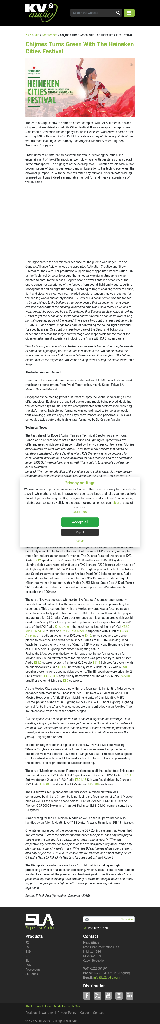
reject (115, 502)
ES (27, 947)
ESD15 (125, 667)
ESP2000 (125, 676)
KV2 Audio (32, 35)
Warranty (48, 1012)
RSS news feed (95, 928)
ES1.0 (38, 662)
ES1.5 (96, 662)
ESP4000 (46, 784)
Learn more (80, 511)
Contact (90, 936)
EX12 (37, 560)
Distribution (94, 985)
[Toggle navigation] (129, 13)
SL (27, 960)
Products (31, 1012)
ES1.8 (62, 667)
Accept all (80, 522)
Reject (80, 532)
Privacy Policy (67, 1012)
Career (84, 1012)
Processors (33, 969)
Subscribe (127, 919)
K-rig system (63, 626)
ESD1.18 (127, 775)
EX (27, 942)
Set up (80, 540)
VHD (28, 956)
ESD (65, 680)
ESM (28, 965)
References (49, 35)
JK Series (31, 974)
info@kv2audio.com (106, 977)
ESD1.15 (80, 779)
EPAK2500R (50, 676)
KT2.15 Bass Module (73, 631)
